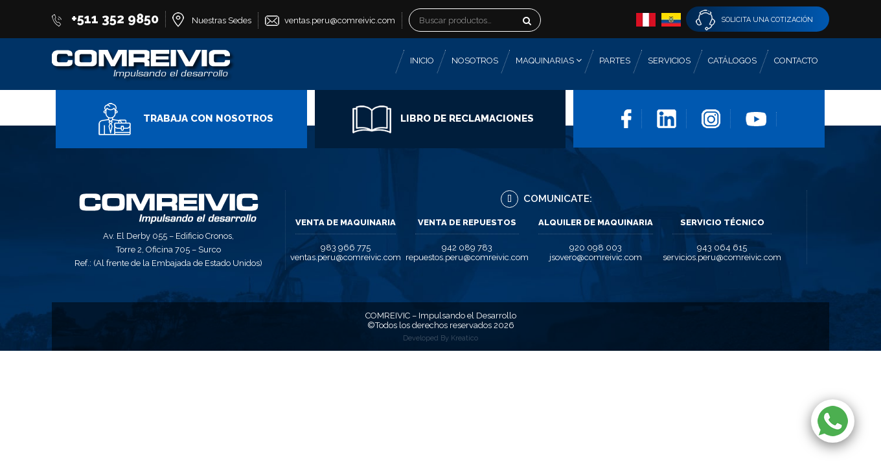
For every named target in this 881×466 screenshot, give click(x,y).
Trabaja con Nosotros (184, 118)
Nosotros (475, 60)
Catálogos (732, 60)
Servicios (669, 60)
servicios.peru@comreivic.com (722, 257)
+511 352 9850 (115, 19)
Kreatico (464, 338)
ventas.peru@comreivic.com (339, 20)
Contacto (796, 60)
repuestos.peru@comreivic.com (467, 257)
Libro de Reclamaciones (443, 118)
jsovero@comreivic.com (595, 257)
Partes (614, 60)
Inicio (422, 60)
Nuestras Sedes (221, 20)
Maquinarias (549, 60)
